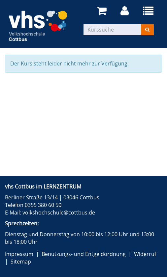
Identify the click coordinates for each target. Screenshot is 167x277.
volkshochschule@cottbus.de (58, 212)
